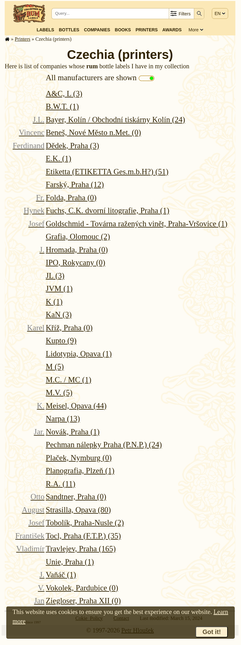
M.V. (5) (59, 392)
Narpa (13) (63, 418)
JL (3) (55, 275)
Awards (171, 29)
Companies (97, 29)
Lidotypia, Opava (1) (79, 353)
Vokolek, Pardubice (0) (82, 588)
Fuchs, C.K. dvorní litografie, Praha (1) (107, 210)
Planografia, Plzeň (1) (80, 470)
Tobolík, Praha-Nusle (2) (85, 522)
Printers (147, 29)
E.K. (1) (58, 158)
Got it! (211, 631)
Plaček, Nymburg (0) (79, 458)
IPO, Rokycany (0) (75, 262)
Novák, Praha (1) (72, 431)
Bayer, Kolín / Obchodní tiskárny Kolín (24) (115, 119)
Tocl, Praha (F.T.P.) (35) (83, 536)
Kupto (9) (61, 340)
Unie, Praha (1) (70, 562)
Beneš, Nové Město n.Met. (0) (93, 132)
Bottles (69, 29)
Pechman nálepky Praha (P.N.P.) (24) (104, 444)
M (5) (55, 366)
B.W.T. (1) (62, 106)
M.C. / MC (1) (68, 379)
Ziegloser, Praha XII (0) (83, 600)
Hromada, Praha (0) (77, 249)
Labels (45, 29)
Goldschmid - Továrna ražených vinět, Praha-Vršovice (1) (137, 223)
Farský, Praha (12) (75, 184)
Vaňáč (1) (61, 574)
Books (123, 29)
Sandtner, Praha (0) (76, 496)
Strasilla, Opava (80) (78, 510)
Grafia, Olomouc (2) (78, 236)
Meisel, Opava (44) (76, 405)
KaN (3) (59, 314)
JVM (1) (59, 288)
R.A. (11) (60, 484)
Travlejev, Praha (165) (81, 548)
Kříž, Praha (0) (69, 327)
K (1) (54, 301)
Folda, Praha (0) (71, 197)
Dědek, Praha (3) (72, 145)
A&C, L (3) (64, 93)
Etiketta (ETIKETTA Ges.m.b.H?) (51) (107, 171)
